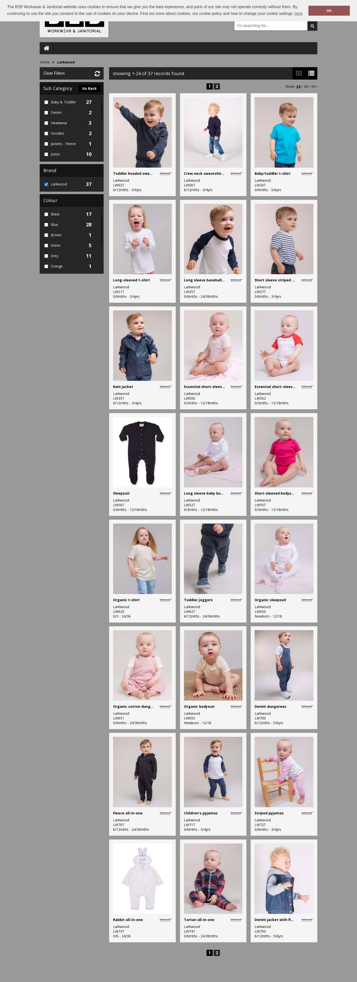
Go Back (89, 88)
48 (306, 86)
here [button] (298, 13)
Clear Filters (54, 73)
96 (313, 86)
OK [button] (329, 11)
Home (45, 62)
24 (298, 86)
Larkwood (66, 62)
